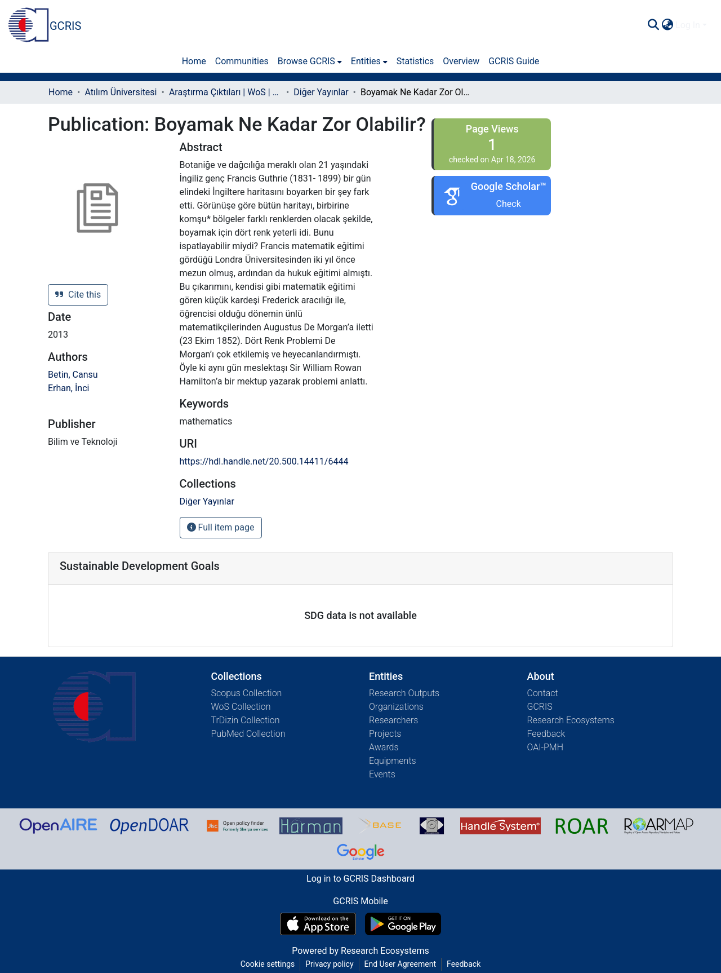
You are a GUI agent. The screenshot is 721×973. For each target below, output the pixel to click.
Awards (384, 747)
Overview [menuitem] (461, 61)
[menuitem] (667, 25)
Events (382, 774)
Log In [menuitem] (687, 25)
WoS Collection (241, 706)
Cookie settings (268, 963)
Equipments (392, 760)
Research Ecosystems (571, 720)
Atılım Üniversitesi (120, 92)
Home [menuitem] (194, 61)
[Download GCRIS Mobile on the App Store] (318, 924)
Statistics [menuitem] (415, 61)
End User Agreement (400, 963)
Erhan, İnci (68, 388)
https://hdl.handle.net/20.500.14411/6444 (264, 461)
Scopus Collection (246, 693)
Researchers (393, 720)
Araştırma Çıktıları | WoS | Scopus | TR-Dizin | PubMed (225, 92)
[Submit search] (653, 25)
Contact (542, 693)
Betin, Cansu (73, 374)
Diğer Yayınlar (320, 92)
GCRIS (540, 706)
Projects (385, 733)
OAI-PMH (545, 747)
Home (60, 92)
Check (508, 203)
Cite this (78, 294)
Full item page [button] (221, 527)
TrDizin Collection (245, 720)
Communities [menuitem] (242, 61)
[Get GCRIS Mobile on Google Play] (403, 924)
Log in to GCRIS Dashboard (360, 878)
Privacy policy (329, 963)
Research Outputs (404, 693)
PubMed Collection (248, 733)
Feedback (546, 733)
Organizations (396, 706)
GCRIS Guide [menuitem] (513, 61)
